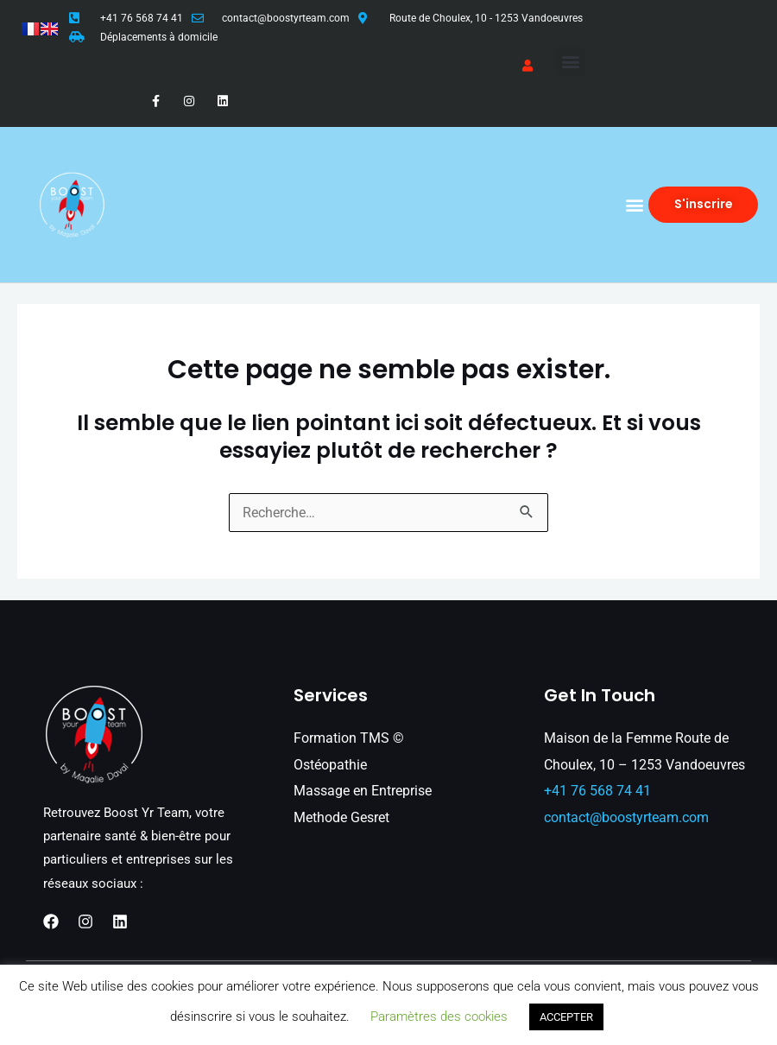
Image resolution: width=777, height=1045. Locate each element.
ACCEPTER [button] (566, 1016)
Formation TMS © (349, 738)
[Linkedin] (120, 921)
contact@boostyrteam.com (286, 18)
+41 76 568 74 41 (141, 18)
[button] (570, 62)
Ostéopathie (330, 765)
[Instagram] (85, 921)
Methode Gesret (341, 817)
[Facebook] (51, 921)
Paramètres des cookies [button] (439, 1016)
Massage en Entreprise (363, 790)
